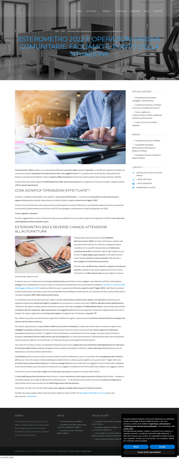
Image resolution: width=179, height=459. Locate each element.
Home (79, 11)
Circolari (121, 11)
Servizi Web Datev (156, 2)
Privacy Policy (74, 451)
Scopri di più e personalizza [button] (149, 452)
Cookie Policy (86, 451)
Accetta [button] (162, 447)
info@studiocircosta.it (45, 2)
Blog (146, 11)
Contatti (157, 11)
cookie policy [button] (128, 429)
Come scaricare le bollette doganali (107, 439)
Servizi (107, 11)
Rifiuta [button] (136, 447)
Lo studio (92, 11)
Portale (143, 2)
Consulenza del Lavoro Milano (71, 421)
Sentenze (135, 11)
